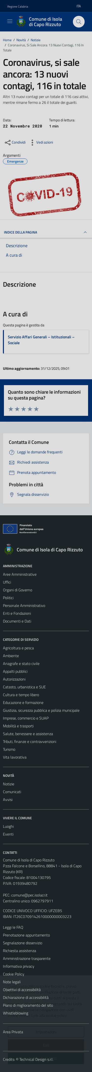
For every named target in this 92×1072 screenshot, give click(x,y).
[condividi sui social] (14, 142)
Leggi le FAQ (13, 927)
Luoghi (8, 826)
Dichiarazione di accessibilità (26, 997)
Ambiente (11, 656)
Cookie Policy (13, 974)
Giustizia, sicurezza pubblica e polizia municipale (41, 710)
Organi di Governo (17, 590)
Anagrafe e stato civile (21, 663)
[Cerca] (79, 22)
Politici (8, 598)
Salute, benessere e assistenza (28, 734)
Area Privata (13, 1032)
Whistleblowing (15, 1013)
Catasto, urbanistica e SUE (24, 687)
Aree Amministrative (20, 574)
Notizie (8, 784)
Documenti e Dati (17, 621)
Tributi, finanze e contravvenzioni (29, 741)
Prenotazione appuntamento (26, 935)
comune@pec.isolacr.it (29, 895)
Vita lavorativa (14, 757)
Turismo (9, 749)
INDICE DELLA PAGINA (46, 232)
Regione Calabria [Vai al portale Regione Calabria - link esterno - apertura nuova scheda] (17, 6)
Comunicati (12, 792)
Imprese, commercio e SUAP (26, 718)
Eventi (8, 834)
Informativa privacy (18, 966)
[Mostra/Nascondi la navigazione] (10, 21)
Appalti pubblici (15, 671)
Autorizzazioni (14, 679)
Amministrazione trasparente (27, 958)
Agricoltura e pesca (18, 648)
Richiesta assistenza (19, 951)
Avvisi (8, 799)
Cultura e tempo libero (21, 695)
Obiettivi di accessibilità (22, 990)
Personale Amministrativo (24, 605)
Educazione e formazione (23, 702)
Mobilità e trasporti (18, 726)
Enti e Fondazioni (17, 613)
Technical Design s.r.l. (36, 1059)
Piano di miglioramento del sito (28, 1005)
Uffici (7, 582)
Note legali (12, 982)
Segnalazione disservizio (22, 943)
